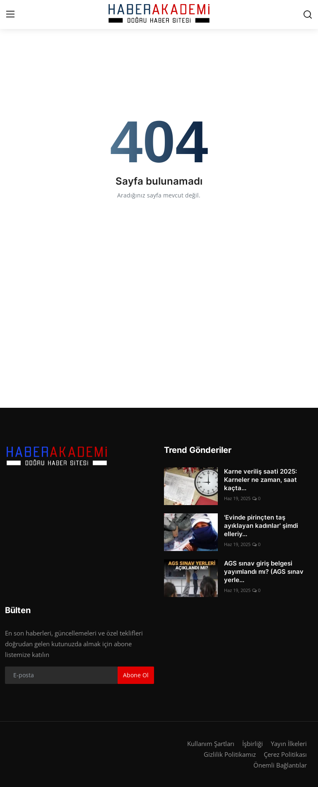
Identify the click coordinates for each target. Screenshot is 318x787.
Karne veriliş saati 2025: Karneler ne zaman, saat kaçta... (260, 479)
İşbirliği (252, 743)
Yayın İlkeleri (289, 743)
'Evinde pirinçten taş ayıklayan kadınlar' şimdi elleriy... (261, 525)
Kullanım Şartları (210, 743)
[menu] (10, 14)
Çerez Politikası (285, 754)
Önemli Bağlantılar (280, 765)
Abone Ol (136, 675)
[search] (307, 14)
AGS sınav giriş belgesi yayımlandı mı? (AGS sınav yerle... (264, 571)
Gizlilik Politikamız (230, 754)
